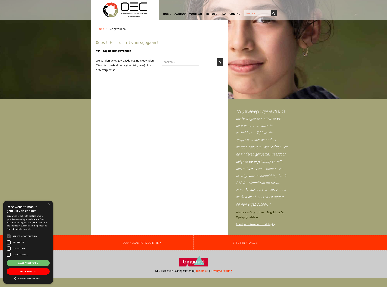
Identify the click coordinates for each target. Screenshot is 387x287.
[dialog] (28, 242)
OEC (94, 3)
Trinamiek (202, 271)
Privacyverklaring (221, 271)
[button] (29, 49)
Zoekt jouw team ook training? (255, 224)
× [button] (49, 204)
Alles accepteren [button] (28, 263)
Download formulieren (142, 242)
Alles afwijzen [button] (28, 271)
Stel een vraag (245, 242)
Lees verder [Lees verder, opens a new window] (26, 229)
